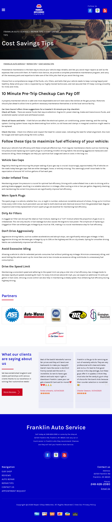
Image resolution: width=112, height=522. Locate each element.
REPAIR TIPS (37, 31)
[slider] (45, 393)
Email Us (105, 489)
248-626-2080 (52, 434)
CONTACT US (8, 487)
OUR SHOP (7, 471)
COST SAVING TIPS (46, 64)
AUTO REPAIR (8, 479)
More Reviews (12, 392)
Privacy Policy (89, 505)
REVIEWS (6, 475)
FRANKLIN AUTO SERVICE (16, 31)
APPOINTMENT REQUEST (14, 491)
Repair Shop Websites (44, 505)
